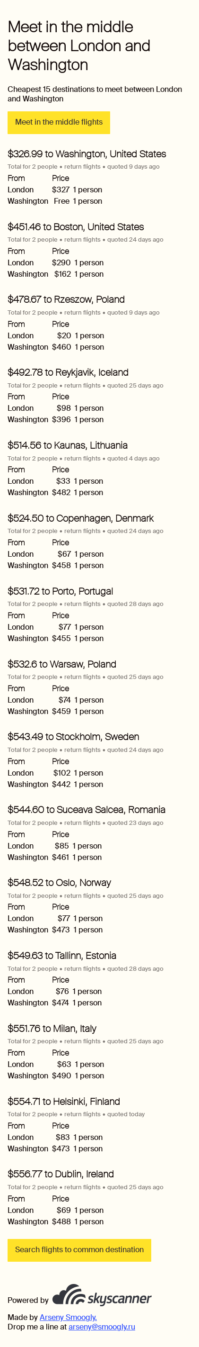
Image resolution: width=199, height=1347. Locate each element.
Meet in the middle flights (59, 122)
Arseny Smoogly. (68, 1317)
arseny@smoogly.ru (102, 1327)
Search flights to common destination (79, 1250)
